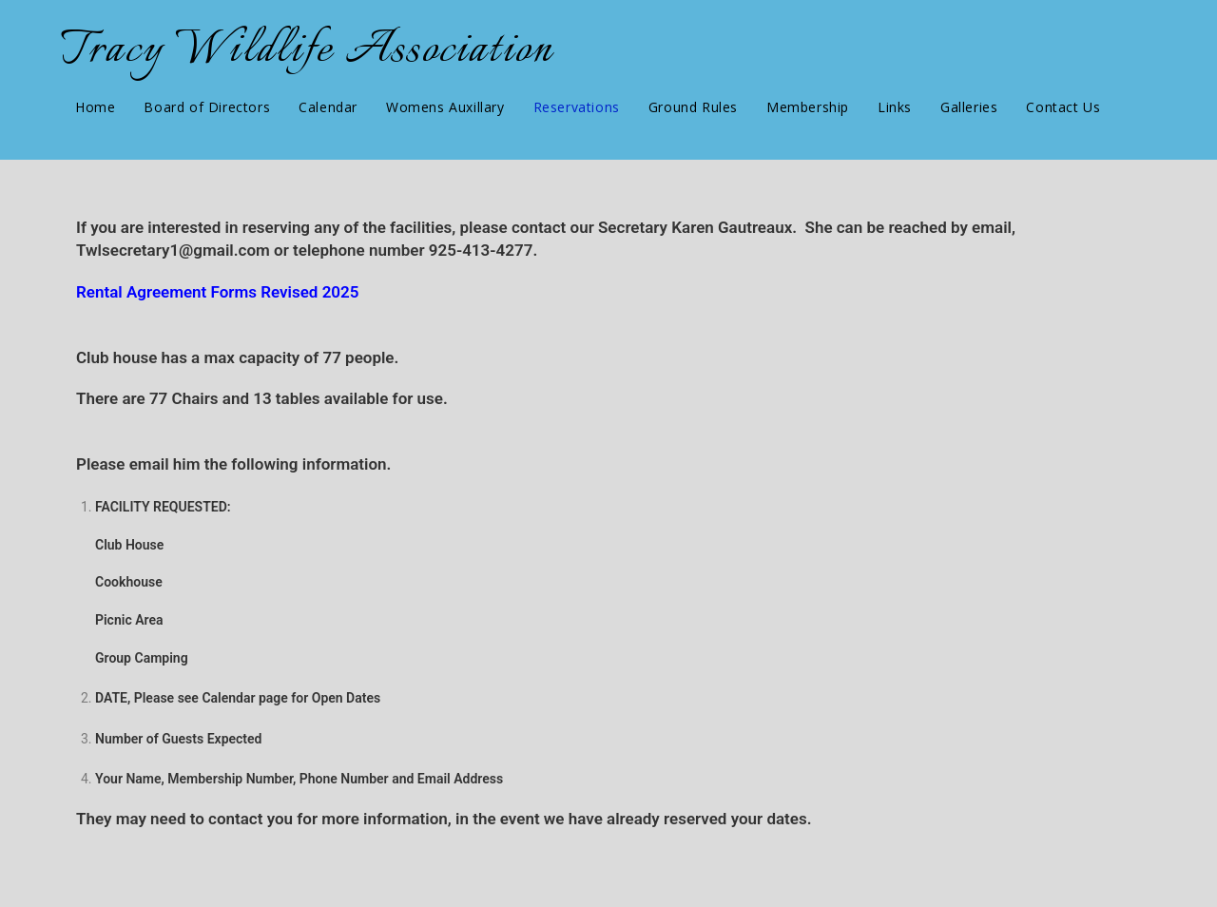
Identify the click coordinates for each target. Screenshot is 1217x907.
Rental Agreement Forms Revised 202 (213, 291)
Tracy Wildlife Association (307, 51)
